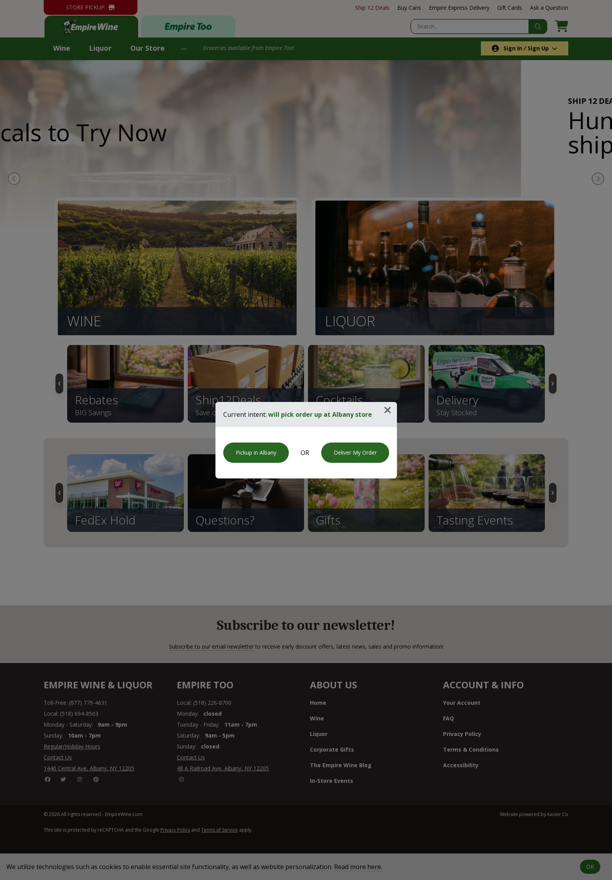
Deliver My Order (355, 452)
